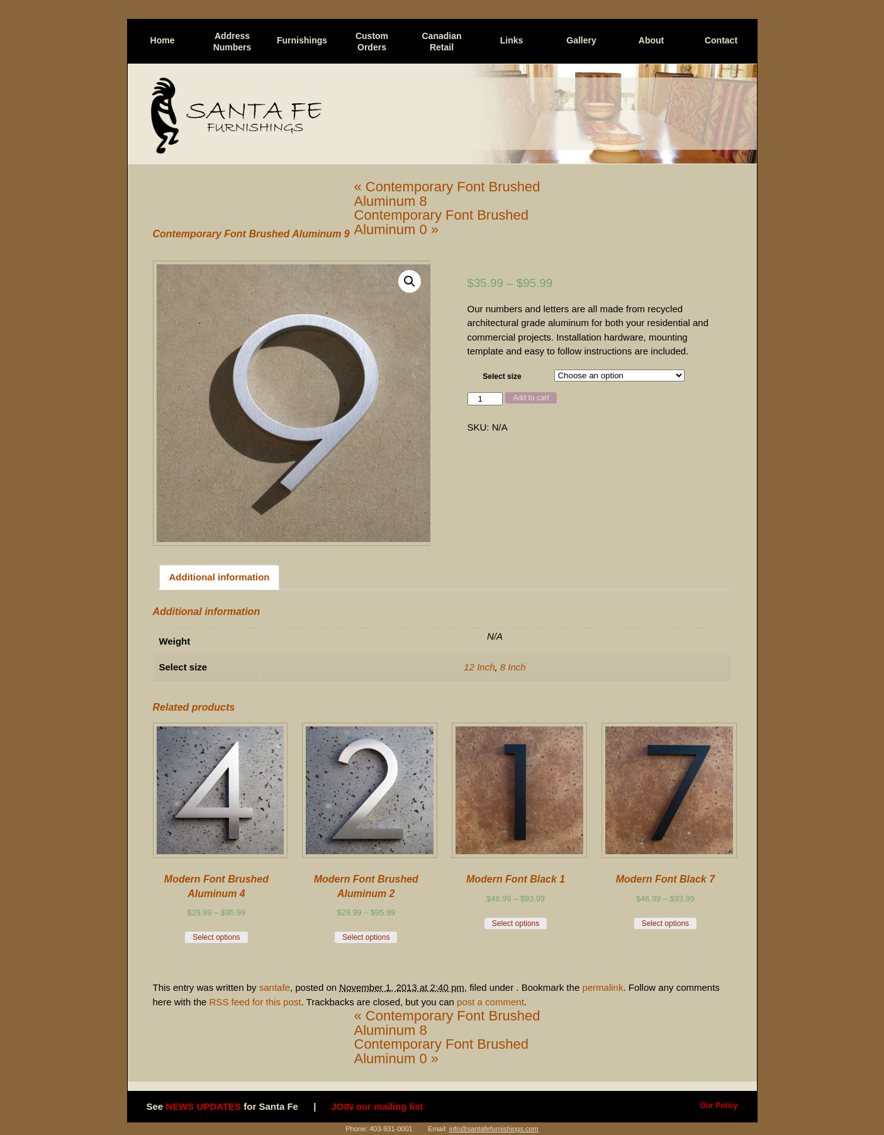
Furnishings (302, 40)
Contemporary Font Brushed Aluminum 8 (447, 194)
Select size (502, 376)
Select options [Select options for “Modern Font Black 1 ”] (515, 923)
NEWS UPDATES (203, 1106)
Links (511, 40)
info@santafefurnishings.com (494, 1128)
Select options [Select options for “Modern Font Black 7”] (665, 923)
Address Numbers (232, 41)
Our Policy (718, 1105)
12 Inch (479, 667)
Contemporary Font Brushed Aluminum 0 (441, 222)
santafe (274, 987)
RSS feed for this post (255, 1002)
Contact (721, 40)
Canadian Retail (441, 41)
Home (162, 40)
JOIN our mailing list (377, 1106)
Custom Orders (371, 41)
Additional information (219, 577)
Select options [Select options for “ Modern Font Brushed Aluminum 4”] (216, 937)
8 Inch (513, 667)
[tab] (219, 577)
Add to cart (531, 397)
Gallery (581, 40)
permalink (602, 987)
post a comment (490, 1002)
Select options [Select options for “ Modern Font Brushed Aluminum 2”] (365, 937)
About (651, 40)
